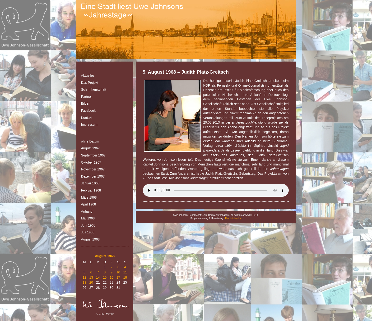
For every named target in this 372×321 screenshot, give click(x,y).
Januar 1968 (90, 183)
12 (84, 277)
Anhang (87, 211)
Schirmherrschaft (93, 89)
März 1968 (89, 197)
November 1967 (93, 169)
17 (118, 277)
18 (125, 277)
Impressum (89, 124)
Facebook (88, 110)
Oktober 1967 (91, 162)
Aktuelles (88, 75)
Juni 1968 (88, 225)
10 (118, 272)
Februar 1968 (91, 190)
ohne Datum (90, 141)
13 (91, 277)
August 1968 (90, 239)
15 (105, 277)
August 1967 (90, 148)
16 (111, 277)
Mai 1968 (88, 218)
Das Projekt (89, 83)
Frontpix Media (233, 218)
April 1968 (88, 204)
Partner (86, 96)
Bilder (85, 103)
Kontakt (86, 118)
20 (91, 282)
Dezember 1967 (93, 176)
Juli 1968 (87, 232)
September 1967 (93, 155)
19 (84, 282)
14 (98, 277)
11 (125, 272)
